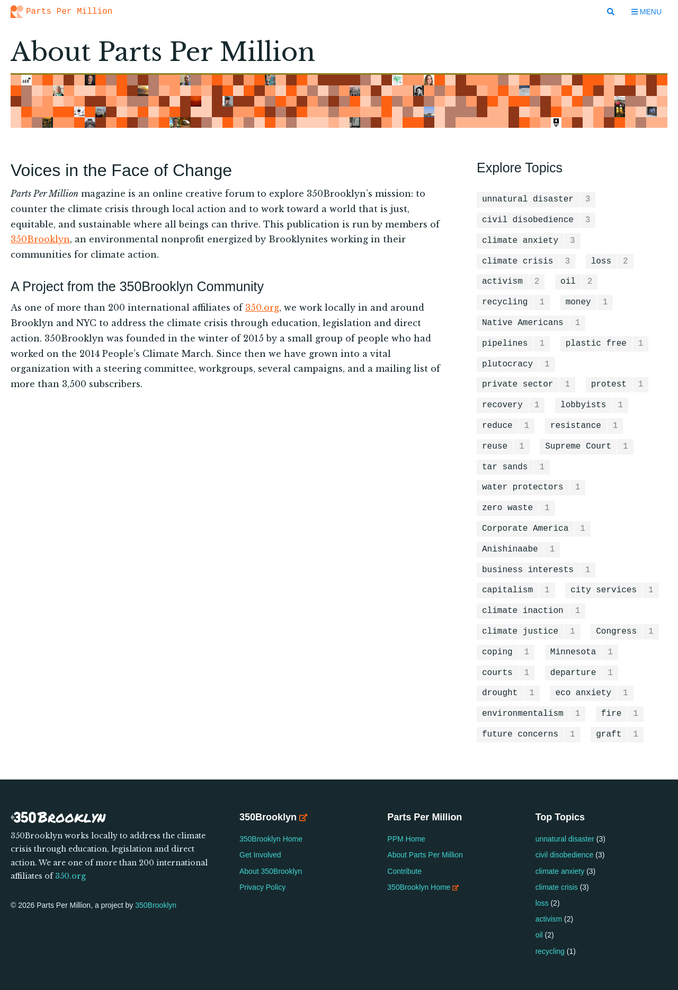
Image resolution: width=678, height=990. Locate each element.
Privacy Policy (262, 887)
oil (539, 935)
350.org (262, 307)
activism (549, 919)
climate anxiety (560, 871)
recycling (550, 951)
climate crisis (557, 887)
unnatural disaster (565, 839)
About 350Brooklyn (270, 871)
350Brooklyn (40, 239)
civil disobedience (565, 855)
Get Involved (260, 855)
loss (542, 903)
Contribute (405, 871)
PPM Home (407, 839)
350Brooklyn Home (270, 839)
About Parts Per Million (426, 855)
